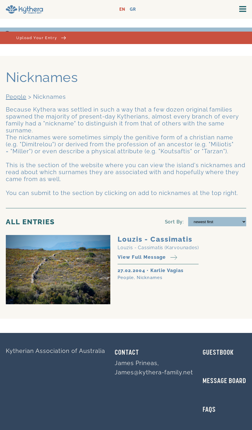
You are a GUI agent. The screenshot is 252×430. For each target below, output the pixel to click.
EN (122, 9)
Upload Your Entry (41, 37)
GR (133, 9)
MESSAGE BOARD (224, 381)
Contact (127, 352)
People (16, 96)
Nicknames (150, 277)
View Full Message (147, 257)
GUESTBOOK (218, 352)
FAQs (209, 410)
